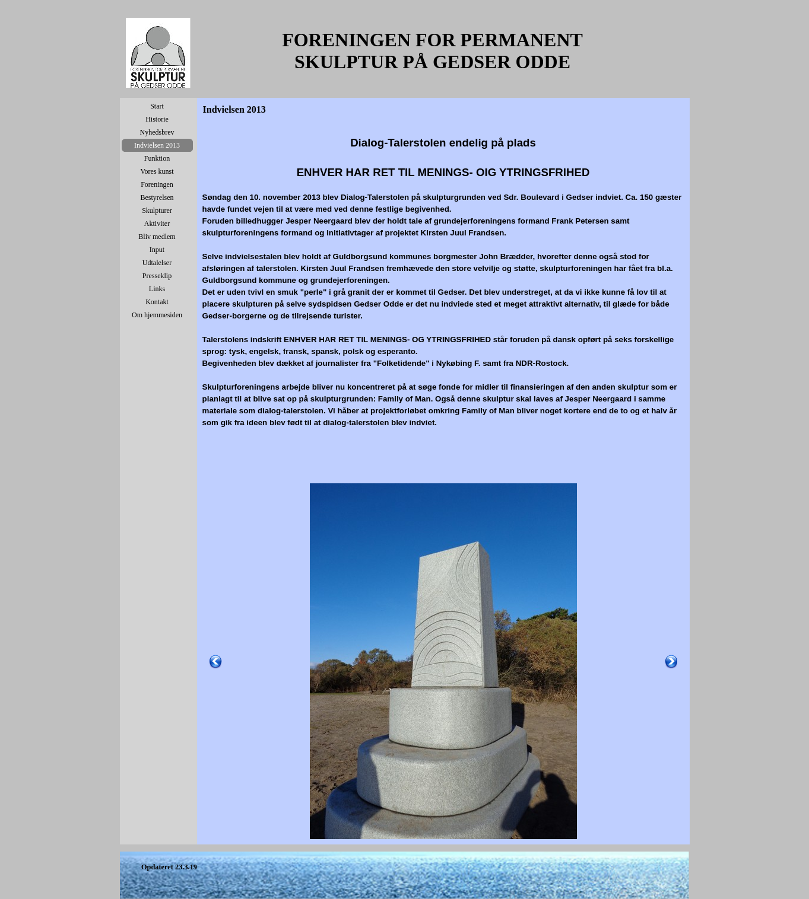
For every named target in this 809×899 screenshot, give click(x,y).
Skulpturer (157, 210)
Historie (157, 119)
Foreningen (157, 184)
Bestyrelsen (157, 197)
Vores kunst (156, 171)
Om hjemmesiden (157, 315)
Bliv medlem (156, 236)
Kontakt (157, 302)
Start (157, 106)
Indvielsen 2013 (157, 145)
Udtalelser (157, 263)
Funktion (157, 158)
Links (157, 289)
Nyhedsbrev (157, 132)
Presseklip (157, 276)
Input (157, 250)
